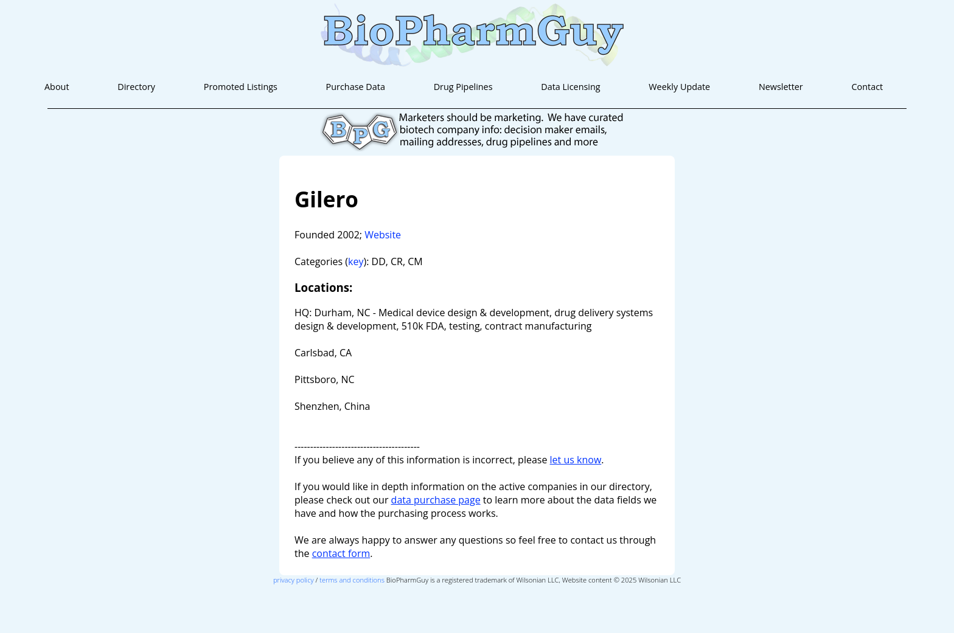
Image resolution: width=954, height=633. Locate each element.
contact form (341, 553)
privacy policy (293, 579)
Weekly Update (679, 86)
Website (382, 234)
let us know (576, 459)
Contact (867, 86)
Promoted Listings (240, 86)
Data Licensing (570, 86)
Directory (136, 86)
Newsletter (781, 86)
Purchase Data (355, 86)
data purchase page (436, 500)
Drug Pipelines (463, 86)
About (56, 86)
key (355, 261)
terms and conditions (352, 579)
